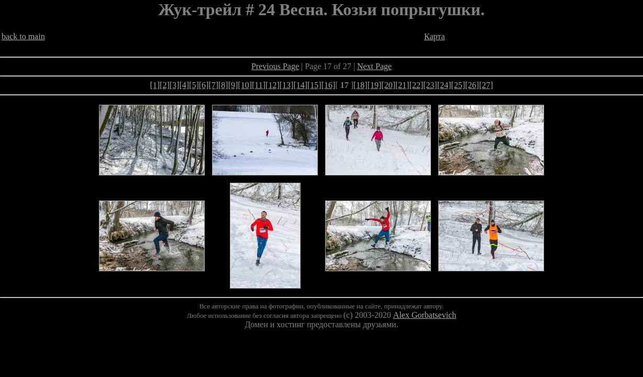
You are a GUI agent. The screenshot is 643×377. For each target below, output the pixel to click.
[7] (213, 85)
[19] (375, 85)
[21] (402, 85)
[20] (388, 85)
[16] (329, 85)
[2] (165, 85)
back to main (23, 36)
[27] (486, 85)
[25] (458, 85)
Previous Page (275, 66)
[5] (194, 85)
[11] (258, 85)
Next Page (374, 66)
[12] (272, 85)
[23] (430, 85)
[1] (155, 85)
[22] (416, 85)
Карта (434, 36)
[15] (314, 85)
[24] (444, 85)
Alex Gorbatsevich (424, 315)
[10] (245, 85)
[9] (233, 85)
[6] (204, 85)
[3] (175, 85)
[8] (223, 85)
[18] (360, 85)
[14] (300, 85)
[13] (287, 85)
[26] (472, 85)
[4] (184, 85)
